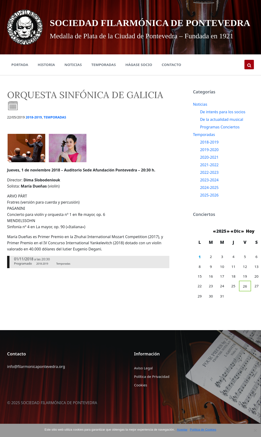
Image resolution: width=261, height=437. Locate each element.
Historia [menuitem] (46, 74)
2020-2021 (209, 167)
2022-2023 (209, 182)
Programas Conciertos (220, 137)
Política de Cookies (203, 429)
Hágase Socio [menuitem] (138, 74)
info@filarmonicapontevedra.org (36, 376)
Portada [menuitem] (19, 74)
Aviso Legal (143, 378)
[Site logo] (21, 32)
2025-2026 (209, 205)
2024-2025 (209, 197)
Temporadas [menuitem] (103, 74)
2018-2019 (34, 127)
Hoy (250, 241)
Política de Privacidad (151, 386)
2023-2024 (209, 190)
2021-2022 (209, 175)
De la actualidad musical (221, 129)
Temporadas (55, 127)
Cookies (140, 395)
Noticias (200, 114)
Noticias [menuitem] (73, 74)
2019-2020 (209, 159)
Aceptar (182, 429)
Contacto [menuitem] (171, 74)
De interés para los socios (222, 122)
